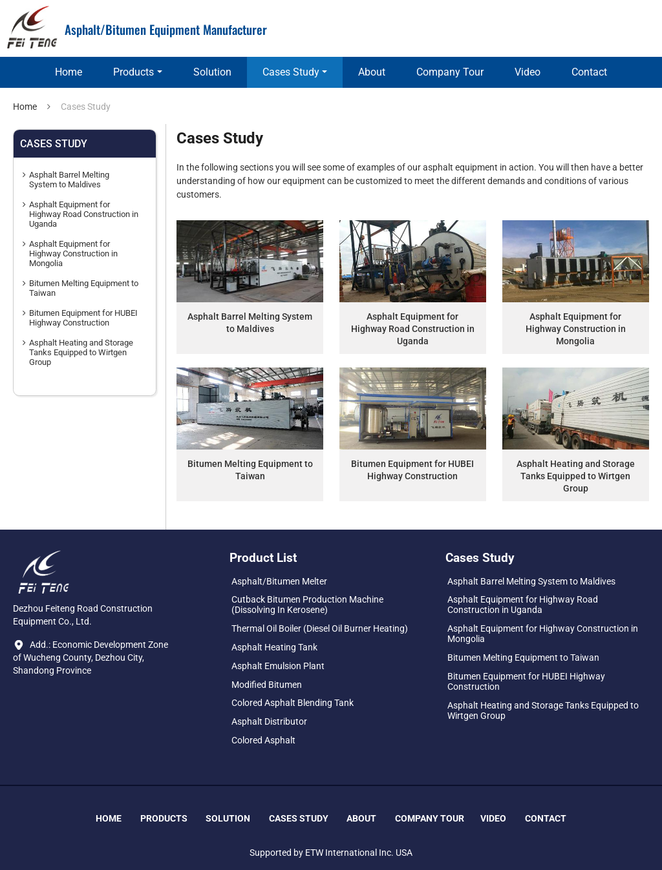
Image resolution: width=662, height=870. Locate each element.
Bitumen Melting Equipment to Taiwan (250, 470)
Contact (589, 72)
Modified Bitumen (266, 684)
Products (163, 818)
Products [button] (133, 72)
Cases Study (298, 818)
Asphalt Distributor (269, 721)
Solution (212, 72)
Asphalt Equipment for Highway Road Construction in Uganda (413, 328)
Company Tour (450, 72)
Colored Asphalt (263, 740)
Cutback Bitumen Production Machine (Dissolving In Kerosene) (307, 604)
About (371, 72)
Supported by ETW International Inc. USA (331, 852)
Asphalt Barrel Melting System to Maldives (249, 322)
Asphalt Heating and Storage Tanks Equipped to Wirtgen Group (576, 476)
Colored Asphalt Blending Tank (292, 703)
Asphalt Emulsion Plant (278, 666)
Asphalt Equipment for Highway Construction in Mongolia (576, 328)
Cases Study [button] (290, 72)
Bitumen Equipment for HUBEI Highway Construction (412, 470)
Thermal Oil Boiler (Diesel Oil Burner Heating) (319, 628)
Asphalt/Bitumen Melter (279, 581)
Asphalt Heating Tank (274, 647)
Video (527, 72)
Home (68, 72)
